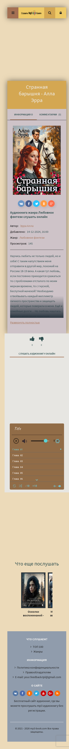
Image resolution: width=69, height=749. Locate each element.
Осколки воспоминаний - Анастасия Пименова (33, 613)
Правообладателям (38, 672)
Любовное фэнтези (32, 237)
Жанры (38, 651)
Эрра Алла (26, 226)
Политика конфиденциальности (38, 667)
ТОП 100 (38, 647)
